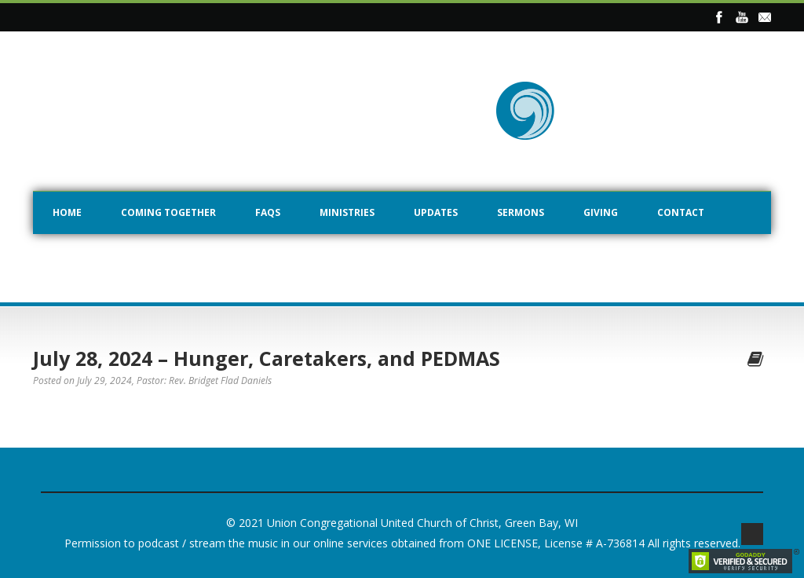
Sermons (520, 212)
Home (67, 212)
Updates (436, 212)
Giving (600, 212)
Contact (680, 212)
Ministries (347, 212)
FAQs (267, 212)
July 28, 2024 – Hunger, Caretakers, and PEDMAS (266, 358)
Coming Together (168, 212)
